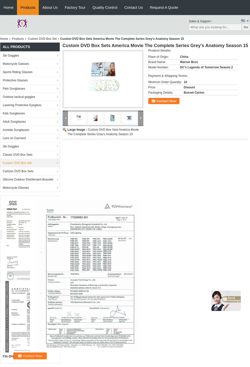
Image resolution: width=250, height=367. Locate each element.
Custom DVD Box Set (42, 39)
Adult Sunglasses (14, 121)
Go (246, 27)
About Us (50, 7)
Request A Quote (164, 7)
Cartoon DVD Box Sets (18, 171)
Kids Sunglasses (14, 113)
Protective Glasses (15, 80)
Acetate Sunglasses (16, 130)
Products (27, 7)
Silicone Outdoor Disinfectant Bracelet (28, 179)
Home (9, 7)
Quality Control (104, 7)
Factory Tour (75, 7)
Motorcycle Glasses (16, 188)
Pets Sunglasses (14, 88)
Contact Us (133, 7)
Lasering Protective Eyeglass (22, 105)
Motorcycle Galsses (16, 64)
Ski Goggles (11, 55)
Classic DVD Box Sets (17, 154)
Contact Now (166, 101)
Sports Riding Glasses (17, 72)
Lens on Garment (14, 138)
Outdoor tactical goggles (19, 97)
